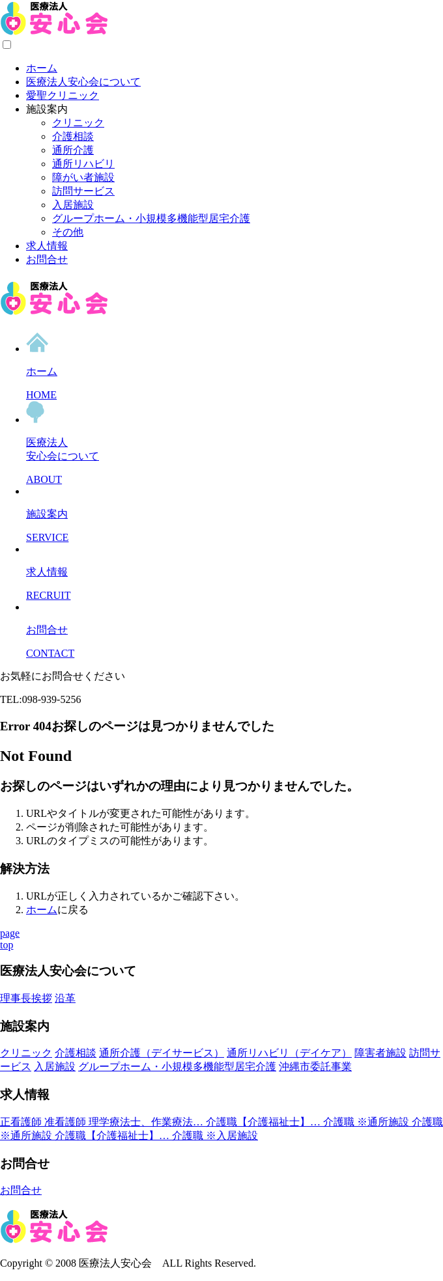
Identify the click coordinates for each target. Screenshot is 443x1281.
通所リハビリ (83, 163)
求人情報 (47, 245)
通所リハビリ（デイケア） (289, 1052)
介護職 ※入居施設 (215, 1135)
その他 (67, 232)
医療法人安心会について (83, 81)
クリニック (78, 122)
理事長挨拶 (26, 998)
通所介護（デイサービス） (161, 1052)
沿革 (65, 998)
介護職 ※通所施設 (367, 1121)
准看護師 (66, 1121)
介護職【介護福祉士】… (264, 1121)
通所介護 (73, 150)
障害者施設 (380, 1052)
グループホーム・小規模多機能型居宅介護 (151, 218)
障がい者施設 (83, 177)
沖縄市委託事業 (315, 1066)
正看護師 (22, 1121)
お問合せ (47, 259)
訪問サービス (83, 191)
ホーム (41, 68)
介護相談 (73, 136)
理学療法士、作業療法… (147, 1121)
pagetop (10, 939)
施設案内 (47, 109)
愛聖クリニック (62, 95)
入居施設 (73, 204)
